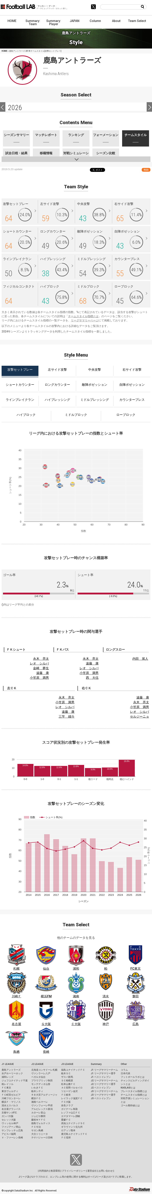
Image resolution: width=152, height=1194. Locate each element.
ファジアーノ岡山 (11, 1126)
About (116, 21)
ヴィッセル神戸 (10, 1123)
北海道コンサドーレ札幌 (44, 1069)
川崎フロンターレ (11, 1098)
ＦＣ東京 (6, 1087)
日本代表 (125, 1073)
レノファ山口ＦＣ (70, 1112)
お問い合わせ (106, 1170)
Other (124, 1064)
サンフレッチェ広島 (12, 1130)
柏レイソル (7, 1084)
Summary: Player (53, 22)
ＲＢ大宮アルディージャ (44, 1094)
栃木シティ (37, 1091)
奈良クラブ (67, 1105)
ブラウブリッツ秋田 (42, 1080)
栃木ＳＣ (66, 1073)
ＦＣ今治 (36, 1126)
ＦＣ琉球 (66, 1137)
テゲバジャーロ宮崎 (42, 1137)
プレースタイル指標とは (134, 1091)
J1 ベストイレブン (101, 1077)
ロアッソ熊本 (68, 1130)
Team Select (137, 21)
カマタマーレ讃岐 (70, 1116)
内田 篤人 (140, 659)
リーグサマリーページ (85, 320)
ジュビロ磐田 (38, 1116)
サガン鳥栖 (37, 1130)
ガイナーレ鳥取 (69, 1109)
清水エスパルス (10, 1105)
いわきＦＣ (37, 1087)
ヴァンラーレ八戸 (40, 1073)
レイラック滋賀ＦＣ (72, 1098)
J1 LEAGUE (8, 1064)
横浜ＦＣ (36, 1098)
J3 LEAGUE (67, 1064)
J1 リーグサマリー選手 (103, 1073)
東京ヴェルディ (10, 1091)
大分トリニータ (39, 1134)
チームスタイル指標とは (83, 316)
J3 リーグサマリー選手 (103, 1094)
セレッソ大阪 (9, 1119)
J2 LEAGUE (37, 1064)
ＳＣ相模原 (67, 1080)
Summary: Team (33, 22)
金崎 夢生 (41, 668)
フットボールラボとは (132, 1077)
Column (95, 21)
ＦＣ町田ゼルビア (11, 1094)
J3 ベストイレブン (101, 1098)
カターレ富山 (38, 1112)
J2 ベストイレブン (101, 1087)
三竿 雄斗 (66, 716)
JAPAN (74, 21)
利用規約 (44, 1170)
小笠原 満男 (39, 678)
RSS (146, 169)
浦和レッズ (7, 1077)
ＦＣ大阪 (66, 1102)
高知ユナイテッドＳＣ (73, 1123)
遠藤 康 (42, 673)
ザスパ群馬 (67, 1077)
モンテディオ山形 (40, 1084)
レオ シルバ (39, 663)
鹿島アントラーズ (11, 1069)
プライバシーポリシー (74, 1170)
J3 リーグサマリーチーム (104, 1091)
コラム (124, 1069)
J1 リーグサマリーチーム (104, 1069)
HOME (12, 21)
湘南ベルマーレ (39, 1102)
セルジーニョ (139, 716)
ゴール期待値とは (130, 1105)
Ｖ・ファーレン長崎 (12, 1137)
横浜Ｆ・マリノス (11, 1102)
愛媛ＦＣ (66, 1119)
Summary (96, 1064)
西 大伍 (92, 678)
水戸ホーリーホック (12, 1073)
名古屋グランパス (11, 1109)
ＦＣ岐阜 (66, 1094)
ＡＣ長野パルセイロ (72, 1087)
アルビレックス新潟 (42, 1109)
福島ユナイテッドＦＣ (73, 1069)
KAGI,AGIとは (128, 1087)
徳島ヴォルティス (40, 1123)
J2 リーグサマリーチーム (104, 1080)
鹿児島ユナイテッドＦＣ (74, 1134)
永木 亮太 (41, 659)
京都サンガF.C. (9, 1112)
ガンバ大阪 (7, 1116)
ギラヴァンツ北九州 (72, 1126)
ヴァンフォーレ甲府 (42, 1105)
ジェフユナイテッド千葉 (15, 1080)
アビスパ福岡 (9, 1134)
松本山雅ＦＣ (68, 1084)
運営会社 (92, 1170)
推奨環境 (55, 1170)
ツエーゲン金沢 (69, 1091)
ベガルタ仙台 (38, 1077)
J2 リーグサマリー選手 (103, 1084)
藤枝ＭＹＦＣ (38, 1119)
